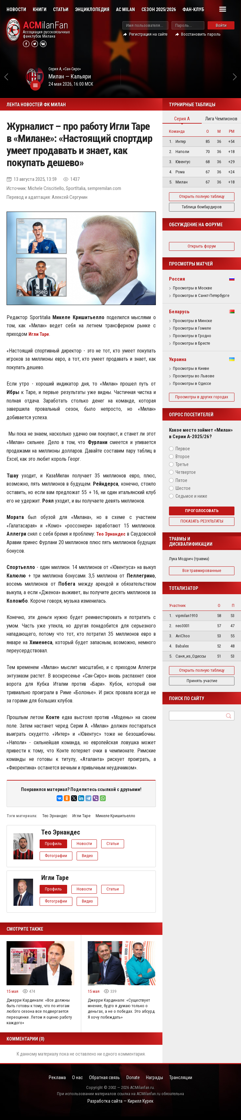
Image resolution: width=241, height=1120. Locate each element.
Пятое (181, 485)
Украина (177, 359)
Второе (183, 461)
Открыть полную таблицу (201, 196)
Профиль (55, 843)
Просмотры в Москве (192, 288)
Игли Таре (81, 815)
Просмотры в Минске (192, 321)
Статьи (60, 9)
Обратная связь (102, 1082)
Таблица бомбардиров (202, 206)
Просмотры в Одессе (192, 383)
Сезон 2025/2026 (158, 9)
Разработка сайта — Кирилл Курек (120, 1105)
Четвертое (186, 477)
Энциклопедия (92, 9)
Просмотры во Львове (193, 376)
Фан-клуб (193, 9)
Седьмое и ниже (191, 501)
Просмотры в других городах (201, 399)
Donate (135, 1082)
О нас (70, 1082)
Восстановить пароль (201, 34)
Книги (39, 9)
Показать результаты (201, 526)
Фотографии (57, 855)
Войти (221, 25)
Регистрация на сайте (148, 34)
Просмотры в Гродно (192, 336)
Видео (92, 855)
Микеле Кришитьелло (115, 815)
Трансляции (191, 1082)
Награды (161, 1082)
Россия (177, 279)
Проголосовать (202, 515)
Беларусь (179, 312)
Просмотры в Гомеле (192, 328)
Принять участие (202, 685)
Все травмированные (201, 575)
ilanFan (45, 25)
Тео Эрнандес (54, 815)
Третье (182, 469)
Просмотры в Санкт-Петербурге (201, 295)
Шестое (183, 493)
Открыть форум (202, 246)
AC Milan (125, 9)
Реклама (46, 1082)
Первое (183, 453)
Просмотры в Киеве (191, 368)
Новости (16, 9)
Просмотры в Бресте (191, 343)
